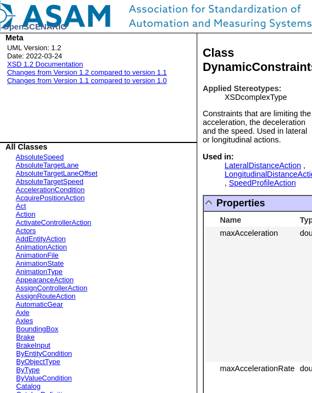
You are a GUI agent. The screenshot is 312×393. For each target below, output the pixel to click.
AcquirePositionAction (50, 198)
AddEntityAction (41, 239)
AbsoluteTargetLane (47, 165)
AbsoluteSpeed (40, 157)
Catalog (28, 386)
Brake (25, 337)
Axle (23, 312)
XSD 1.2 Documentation (45, 64)
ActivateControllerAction (53, 222)
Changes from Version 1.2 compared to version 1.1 (87, 72)
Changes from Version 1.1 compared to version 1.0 (87, 80)
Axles (24, 321)
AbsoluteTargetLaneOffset (57, 173)
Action (26, 214)
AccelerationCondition (50, 190)
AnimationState (40, 263)
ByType (28, 370)
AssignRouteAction (45, 296)
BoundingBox (37, 329)
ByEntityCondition (44, 353)
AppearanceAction (45, 280)
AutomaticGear (39, 304)
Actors (26, 231)
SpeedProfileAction (262, 182)
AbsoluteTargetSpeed (50, 181)
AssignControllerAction (51, 288)
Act (21, 206)
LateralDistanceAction (263, 165)
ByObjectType (38, 362)
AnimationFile (37, 255)
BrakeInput (33, 345)
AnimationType (39, 271)
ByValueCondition (44, 378)
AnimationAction (41, 247)
